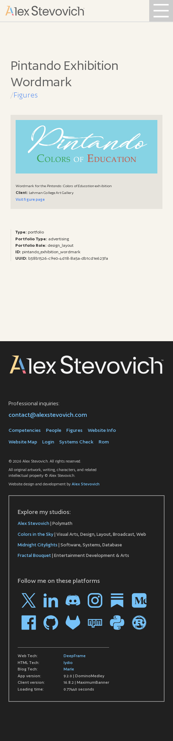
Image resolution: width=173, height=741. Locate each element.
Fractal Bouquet (34, 555)
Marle (69, 669)
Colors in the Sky (35, 534)
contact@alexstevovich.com (47, 414)
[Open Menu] (161, 10)
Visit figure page (30, 199)
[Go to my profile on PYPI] (117, 622)
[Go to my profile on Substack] (117, 600)
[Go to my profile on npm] (95, 622)
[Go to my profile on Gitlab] (73, 622)
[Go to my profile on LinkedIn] (50, 600)
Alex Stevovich (86, 484)
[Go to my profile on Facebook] (28, 622)
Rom (104, 441)
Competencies (24, 430)
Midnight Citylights (37, 544)
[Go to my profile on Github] (50, 622)
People (53, 430)
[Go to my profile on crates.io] (139, 622)
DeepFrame (75, 655)
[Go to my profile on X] (28, 600)
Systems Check (76, 441)
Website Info (102, 430)
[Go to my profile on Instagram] (95, 600)
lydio (68, 662)
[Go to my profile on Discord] (73, 600)
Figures (26, 95)
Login (48, 441)
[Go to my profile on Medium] (139, 600)
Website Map (22, 441)
